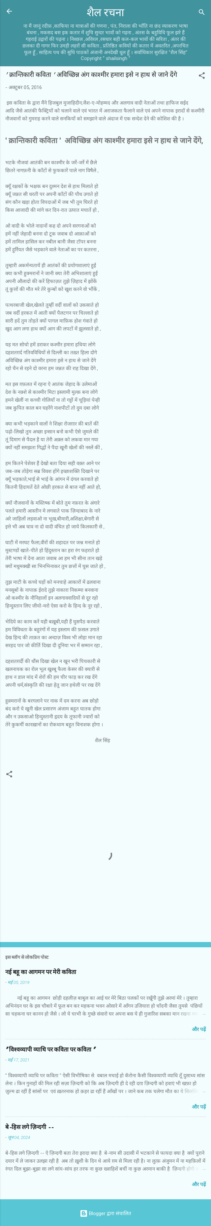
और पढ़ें (199, 1029)
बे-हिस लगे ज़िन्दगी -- (29, 1127)
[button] (202, 77)
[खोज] (202, 13)
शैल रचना (105, 12)
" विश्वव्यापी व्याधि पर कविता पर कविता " (50, 1050)
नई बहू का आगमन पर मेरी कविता (40, 972)
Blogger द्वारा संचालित (105, 1213)
